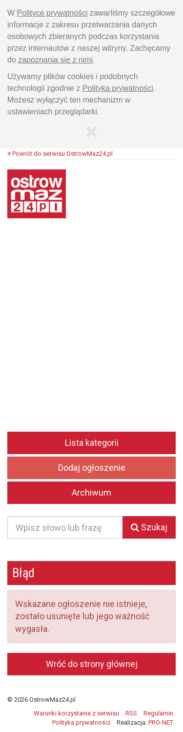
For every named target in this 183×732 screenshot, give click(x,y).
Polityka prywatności (81, 722)
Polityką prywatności (117, 88)
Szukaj (149, 527)
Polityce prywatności (52, 13)
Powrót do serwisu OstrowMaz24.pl (60, 153)
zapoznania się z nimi (55, 60)
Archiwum (91, 492)
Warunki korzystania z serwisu (76, 713)
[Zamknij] (91, 132)
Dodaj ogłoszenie (91, 467)
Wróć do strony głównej (92, 664)
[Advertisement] (91, 331)
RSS (131, 713)
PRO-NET (160, 722)
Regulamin (158, 713)
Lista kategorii (92, 443)
